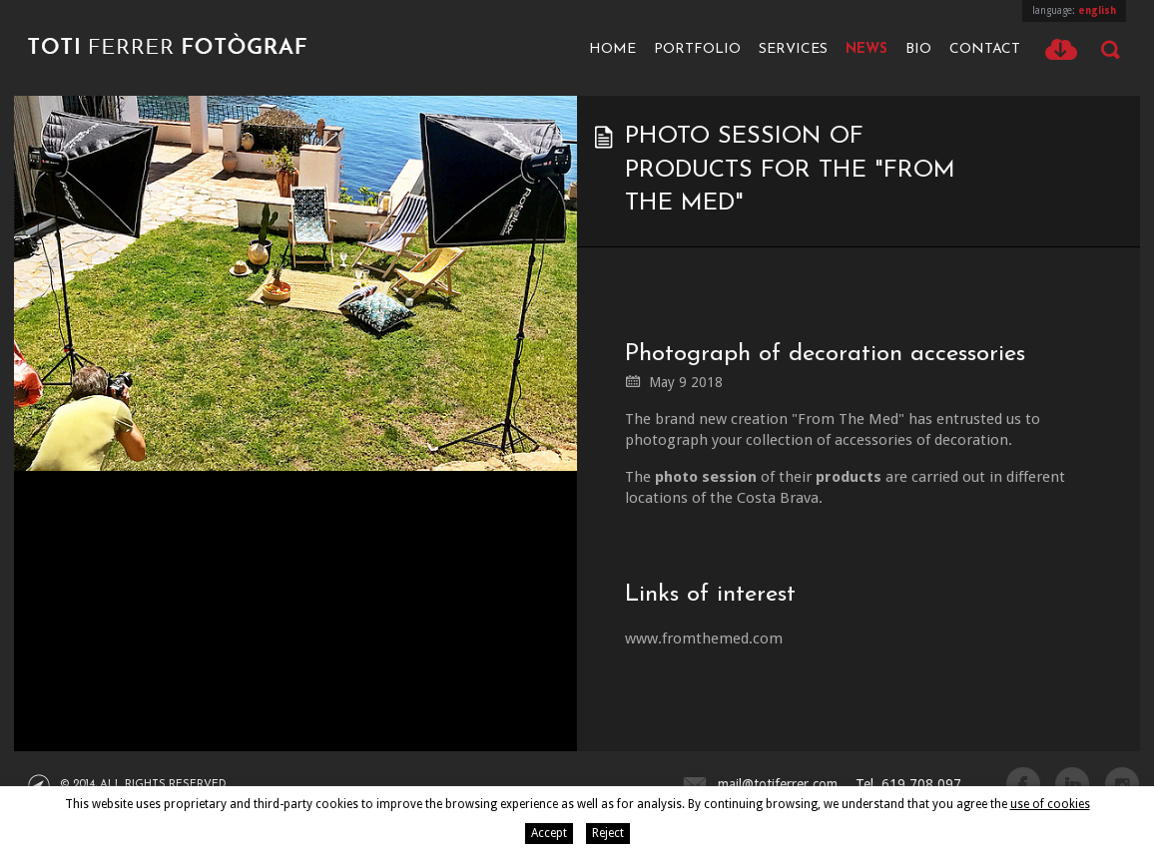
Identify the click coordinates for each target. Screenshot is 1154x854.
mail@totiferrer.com (778, 784)
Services (793, 49)
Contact (984, 49)
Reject (608, 833)
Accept (549, 833)
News (866, 49)
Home (612, 49)
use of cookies (1050, 804)
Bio (918, 49)
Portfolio (697, 49)
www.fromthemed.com (704, 638)
